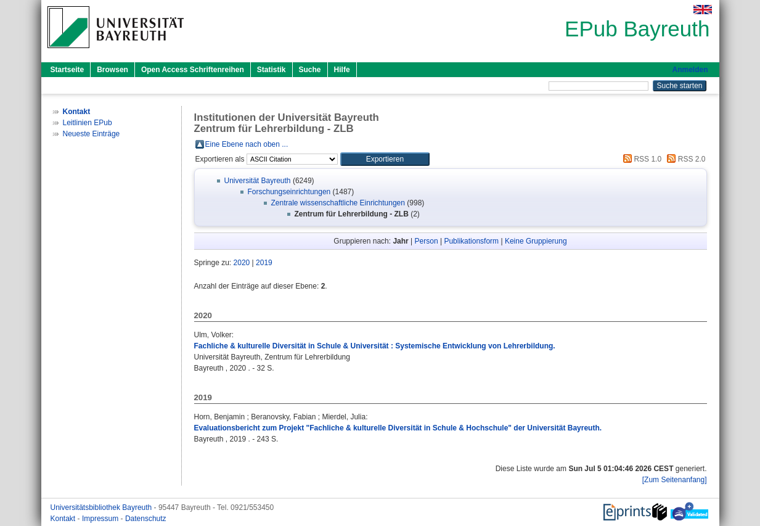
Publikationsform (471, 241)
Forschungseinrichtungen (289, 191)
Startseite (67, 69)
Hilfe (342, 69)
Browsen (112, 69)
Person (426, 241)
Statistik (271, 69)
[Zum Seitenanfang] (674, 479)
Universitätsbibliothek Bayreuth (102, 507)
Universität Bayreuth (257, 180)
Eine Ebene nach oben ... (246, 144)
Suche (310, 69)
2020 (242, 262)
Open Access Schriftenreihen (192, 69)
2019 (264, 262)
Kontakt (64, 518)
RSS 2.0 (684, 159)
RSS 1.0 (640, 159)
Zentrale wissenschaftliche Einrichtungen (338, 203)
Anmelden (690, 69)
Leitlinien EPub (87, 122)
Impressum (101, 518)
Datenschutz (145, 518)
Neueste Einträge (91, 133)
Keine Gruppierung (536, 241)
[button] (385, 159)
